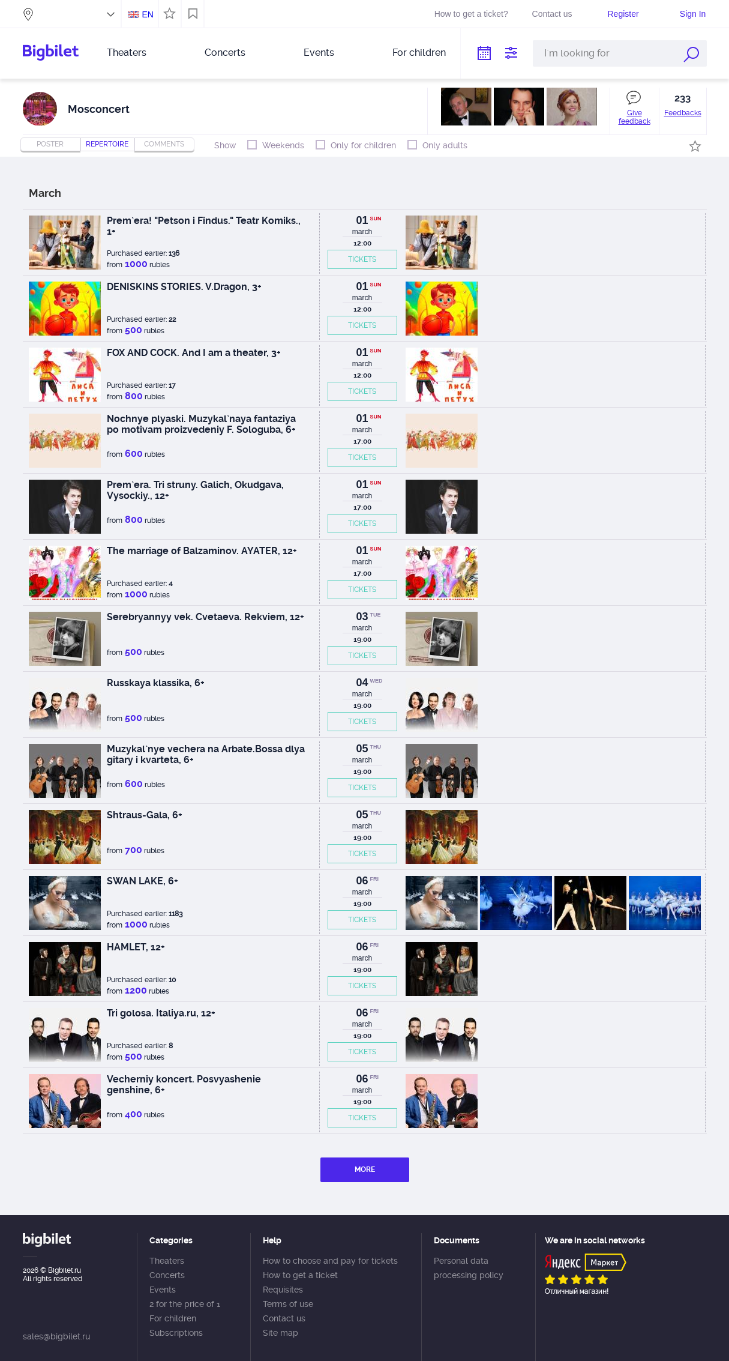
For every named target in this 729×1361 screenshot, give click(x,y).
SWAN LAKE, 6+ (142, 881)
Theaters (126, 52)
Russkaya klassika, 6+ (156, 683)
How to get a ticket (300, 1275)
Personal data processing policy (468, 1268)
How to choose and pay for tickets (330, 1261)
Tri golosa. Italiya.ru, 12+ (161, 1013)
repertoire (107, 144)
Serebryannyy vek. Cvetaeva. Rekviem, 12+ (205, 617)
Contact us (552, 14)
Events (319, 52)
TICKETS (362, 259)
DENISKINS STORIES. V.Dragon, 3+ (184, 286)
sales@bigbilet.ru (56, 1336)
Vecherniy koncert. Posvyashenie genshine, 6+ (184, 1084)
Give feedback (634, 117)
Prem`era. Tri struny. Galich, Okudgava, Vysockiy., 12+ (195, 490)
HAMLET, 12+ (136, 947)
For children (419, 52)
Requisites (283, 1289)
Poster (50, 144)
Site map (280, 1333)
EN (147, 14)
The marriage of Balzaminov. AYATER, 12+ (202, 551)
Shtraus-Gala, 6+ (144, 815)
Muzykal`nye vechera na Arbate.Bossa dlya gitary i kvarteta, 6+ (206, 754)
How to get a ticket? (471, 14)
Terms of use (288, 1304)
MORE (365, 1169)
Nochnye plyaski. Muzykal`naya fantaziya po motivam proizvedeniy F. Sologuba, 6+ (201, 424)
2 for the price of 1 (184, 1304)
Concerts (225, 52)
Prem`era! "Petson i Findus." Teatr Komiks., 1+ (204, 226)
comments (164, 144)
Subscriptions (176, 1333)
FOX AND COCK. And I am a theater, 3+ (194, 352)
